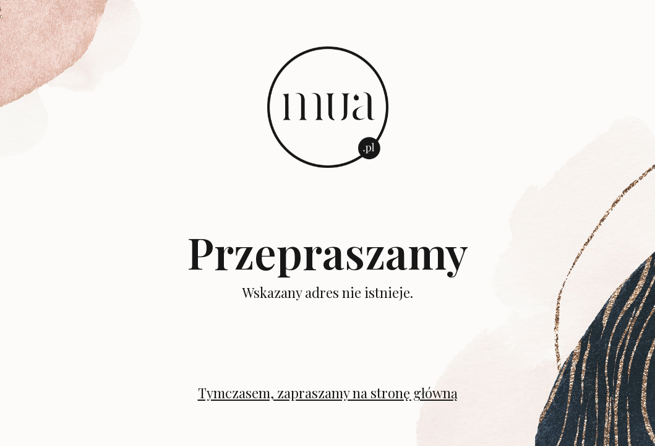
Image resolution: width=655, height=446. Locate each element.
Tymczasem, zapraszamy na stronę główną (328, 392)
